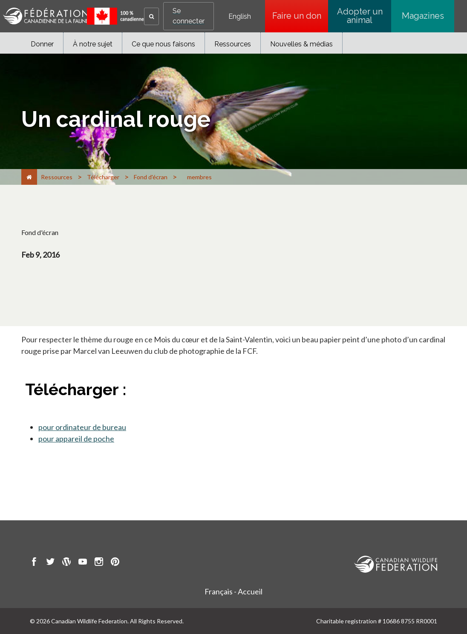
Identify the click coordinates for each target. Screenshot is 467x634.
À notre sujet (92, 44)
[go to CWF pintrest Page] (115, 563)
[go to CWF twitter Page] (50, 563)
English (239, 16)
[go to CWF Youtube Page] (82, 563)
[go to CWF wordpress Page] (66, 563)
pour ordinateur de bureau (82, 427)
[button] (151, 16)
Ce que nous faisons (163, 44)
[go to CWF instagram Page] (99, 563)
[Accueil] (29, 177)
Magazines (423, 16)
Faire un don (300, 16)
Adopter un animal (360, 15)
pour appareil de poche (76, 438)
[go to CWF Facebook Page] (34, 563)
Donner (42, 44)
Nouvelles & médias (301, 44)
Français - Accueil (233, 591)
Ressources (232, 44)
